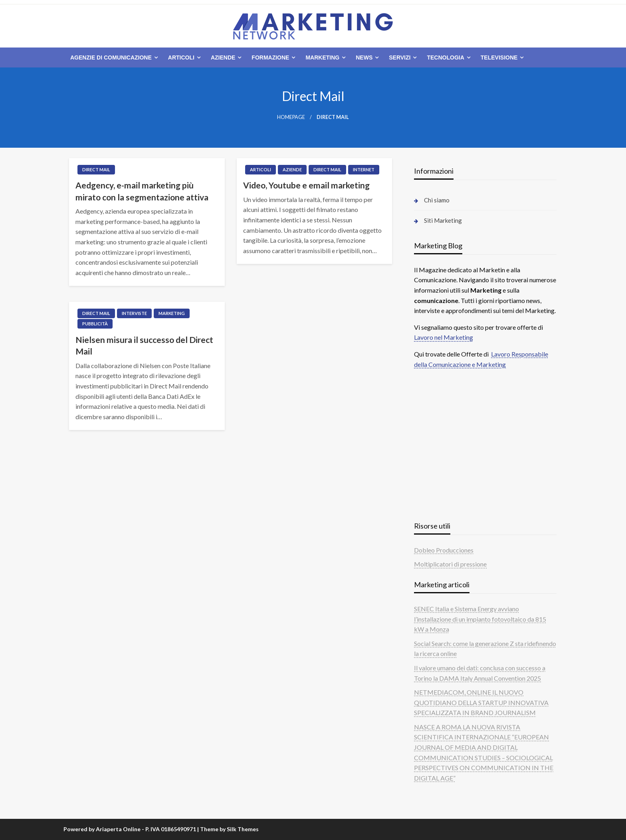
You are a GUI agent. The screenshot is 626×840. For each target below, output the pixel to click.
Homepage (291, 117)
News (364, 57)
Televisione (499, 57)
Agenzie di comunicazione (111, 57)
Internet (363, 169)
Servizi (399, 57)
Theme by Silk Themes (229, 829)
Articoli (181, 57)
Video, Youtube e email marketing (306, 185)
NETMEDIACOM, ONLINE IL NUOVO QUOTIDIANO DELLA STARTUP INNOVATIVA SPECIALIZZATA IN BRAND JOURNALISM (481, 702)
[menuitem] (112, 57)
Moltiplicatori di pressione (450, 564)
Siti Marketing (443, 220)
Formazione (270, 57)
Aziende (223, 57)
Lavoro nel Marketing (443, 337)
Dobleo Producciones (443, 550)
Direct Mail (96, 169)
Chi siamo (437, 200)
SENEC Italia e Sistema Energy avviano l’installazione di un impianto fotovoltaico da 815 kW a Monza (480, 619)
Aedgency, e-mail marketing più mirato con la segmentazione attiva (141, 191)
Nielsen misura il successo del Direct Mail (144, 345)
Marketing (322, 57)
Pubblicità (95, 323)
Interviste (134, 313)
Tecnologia (445, 57)
